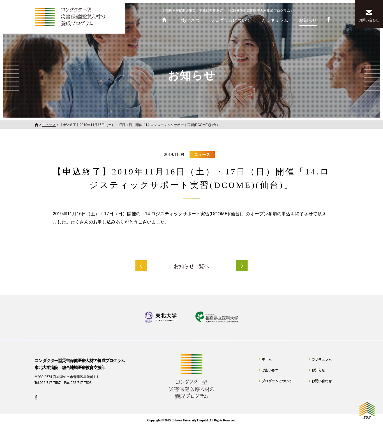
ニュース (202, 154)
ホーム (267, 359)
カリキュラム (322, 359)
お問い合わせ (322, 381)
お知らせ (318, 370)
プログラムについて (277, 381)
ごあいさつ (270, 370)
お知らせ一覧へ (191, 266)
